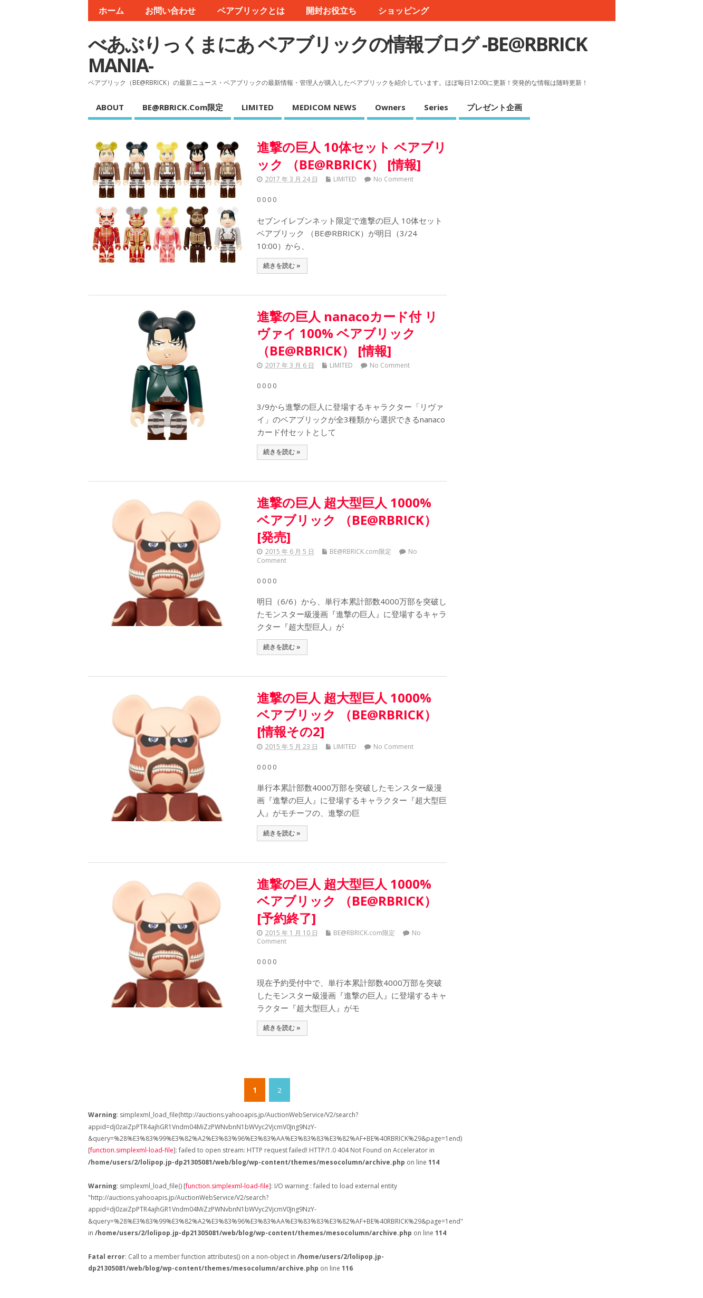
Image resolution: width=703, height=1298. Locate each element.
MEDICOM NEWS (324, 107)
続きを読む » (282, 265)
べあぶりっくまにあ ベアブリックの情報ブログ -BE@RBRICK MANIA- (337, 54)
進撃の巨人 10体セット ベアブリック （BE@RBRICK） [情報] (352, 155)
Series (436, 107)
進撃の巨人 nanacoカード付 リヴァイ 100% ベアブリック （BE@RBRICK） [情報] (347, 333)
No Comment (393, 179)
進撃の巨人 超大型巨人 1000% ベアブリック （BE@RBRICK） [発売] (347, 519)
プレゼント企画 (494, 107)
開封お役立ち (331, 10)
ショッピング (403, 10)
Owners (390, 107)
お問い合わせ (170, 10)
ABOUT (110, 107)
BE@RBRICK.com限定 (182, 107)
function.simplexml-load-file (132, 1150)
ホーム (111, 10)
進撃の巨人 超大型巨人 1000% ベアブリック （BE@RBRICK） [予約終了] (347, 901)
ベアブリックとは (251, 10)
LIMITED (258, 107)
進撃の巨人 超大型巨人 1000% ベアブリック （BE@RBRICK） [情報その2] (347, 715)
